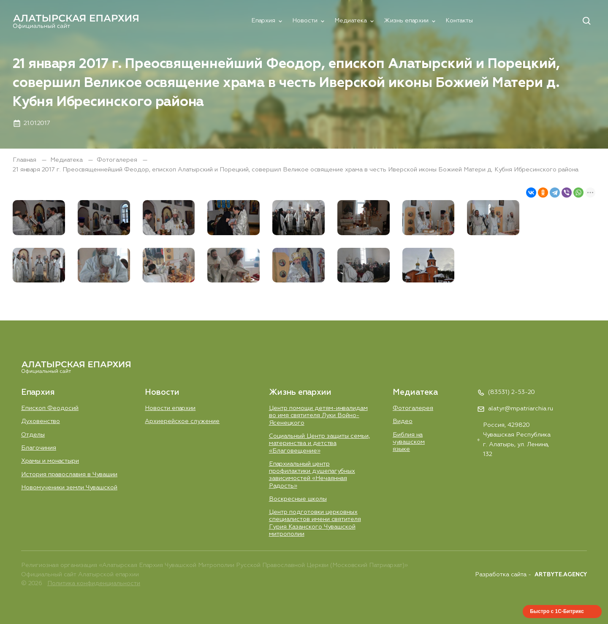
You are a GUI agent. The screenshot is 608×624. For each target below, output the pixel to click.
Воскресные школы (298, 499)
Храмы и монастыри (50, 461)
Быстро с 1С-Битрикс (557, 611)
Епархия (263, 21)
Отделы (33, 435)
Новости (305, 21)
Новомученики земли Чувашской (69, 488)
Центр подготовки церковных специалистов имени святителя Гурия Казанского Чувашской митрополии (315, 523)
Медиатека (350, 21)
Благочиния (38, 448)
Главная (25, 160)
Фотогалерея (118, 160)
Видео (403, 421)
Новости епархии (170, 408)
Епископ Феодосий (50, 408)
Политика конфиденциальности (93, 583)
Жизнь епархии (406, 21)
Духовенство (40, 421)
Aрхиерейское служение (182, 421)
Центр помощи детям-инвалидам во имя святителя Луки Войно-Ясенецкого (318, 415)
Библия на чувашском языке (409, 442)
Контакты (459, 21)
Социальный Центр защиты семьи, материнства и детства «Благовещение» (319, 443)
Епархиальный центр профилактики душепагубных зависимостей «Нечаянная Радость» (312, 475)
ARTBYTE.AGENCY (561, 575)
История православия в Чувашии (69, 474)
